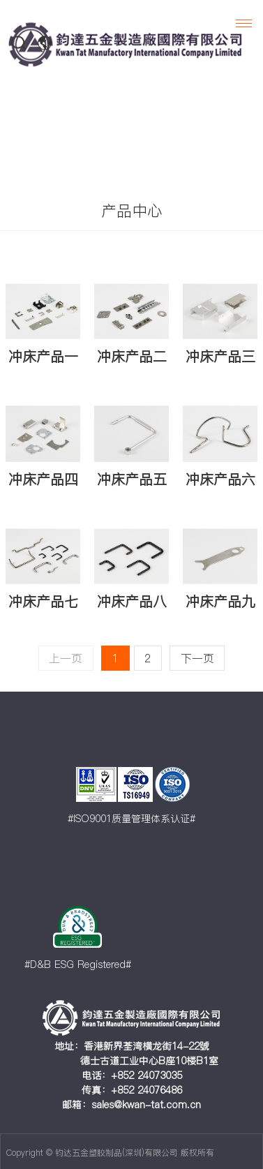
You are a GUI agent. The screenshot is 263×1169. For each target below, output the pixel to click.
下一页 (197, 658)
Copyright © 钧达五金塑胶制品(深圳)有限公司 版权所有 (110, 1153)
